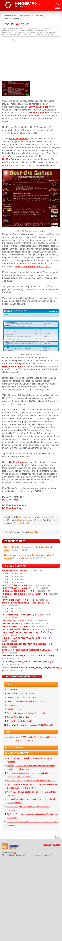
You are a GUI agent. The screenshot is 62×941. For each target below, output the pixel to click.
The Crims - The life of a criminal (20, 693)
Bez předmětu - (22, 570)
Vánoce (7, 741)
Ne (36, 532)
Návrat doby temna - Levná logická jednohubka (26, 713)
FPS (24, 737)
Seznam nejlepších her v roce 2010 (21, 697)
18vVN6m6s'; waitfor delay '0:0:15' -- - (28, 629)
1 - (13, 573)
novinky (30, 737)
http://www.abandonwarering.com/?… (33, 266)
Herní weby (39, 16)
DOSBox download (12, 508)
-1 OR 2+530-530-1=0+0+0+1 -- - (26, 585)
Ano (31, 532)
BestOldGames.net (38, 107)
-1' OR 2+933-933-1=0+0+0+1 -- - (26, 591)
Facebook (52, 737)
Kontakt (56, 845)
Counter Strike (16, 741)
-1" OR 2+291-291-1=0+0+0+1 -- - (26, 600)
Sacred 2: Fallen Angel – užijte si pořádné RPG (26, 701)
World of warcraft (41, 737)
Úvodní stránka (24, 16)
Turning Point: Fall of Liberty (18, 717)
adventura (27, 741)
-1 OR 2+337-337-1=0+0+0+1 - (25, 588)
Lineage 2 (11, 705)
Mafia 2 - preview (14, 709)
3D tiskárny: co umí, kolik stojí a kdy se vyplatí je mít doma (31, 780)
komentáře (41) (22, 523)
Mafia (34, 741)
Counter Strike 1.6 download (19, 721)
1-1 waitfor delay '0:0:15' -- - (24, 626)
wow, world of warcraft (13, 737)
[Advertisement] (24, 60)
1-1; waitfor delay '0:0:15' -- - (24, 620)
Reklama (47, 845)
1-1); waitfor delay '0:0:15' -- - (25, 623)
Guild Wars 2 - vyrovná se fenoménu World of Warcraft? (30, 725)
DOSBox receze (10, 500)
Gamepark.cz (12, 689)
